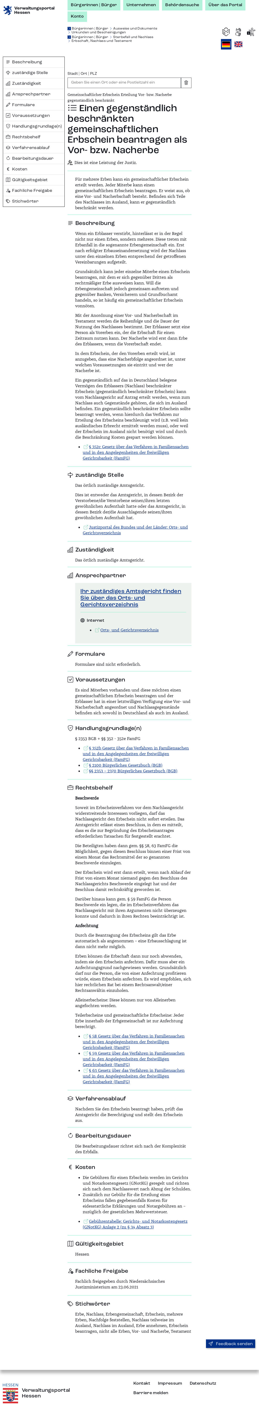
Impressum (170, 1383)
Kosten (16, 169)
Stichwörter (22, 201)
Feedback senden (231, 1344)
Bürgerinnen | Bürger (94, 5)
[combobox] (124, 83)
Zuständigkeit (23, 83)
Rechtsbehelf (23, 137)
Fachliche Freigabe (29, 190)
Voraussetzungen (28, 115)
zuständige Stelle (27, 72)
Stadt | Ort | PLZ (82, 74)
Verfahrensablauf (28, 147)
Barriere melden (150, 1393)
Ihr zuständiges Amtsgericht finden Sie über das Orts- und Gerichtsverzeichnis (130, 598)
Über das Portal (225, 5)
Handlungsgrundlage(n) (34, 126)
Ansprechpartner (28, 94)
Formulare (20, 105)
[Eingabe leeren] (186, 83)
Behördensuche (182, 5)
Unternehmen (141, 5)
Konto (77, 16)
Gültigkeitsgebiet (27, 180)
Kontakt (141, 1383)
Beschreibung (24, 62)
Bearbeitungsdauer (30, 158)
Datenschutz (203, 1383)
